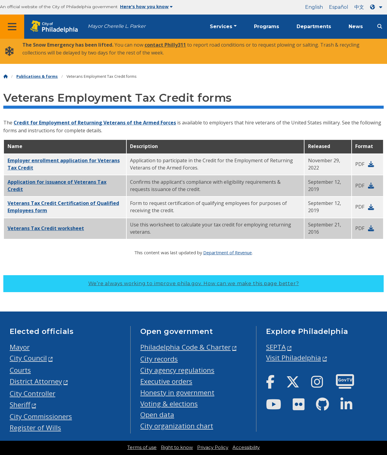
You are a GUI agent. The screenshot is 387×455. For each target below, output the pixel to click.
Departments (314, 26)
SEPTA (276, 347)
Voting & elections (169, 403)
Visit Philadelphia (293, 357)
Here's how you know (146, 6)
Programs (266, 26)
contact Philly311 (165, 44)
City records (159, 359)
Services (221, 26)
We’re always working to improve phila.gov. (193, 283)
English (314, 7)
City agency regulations (177, 370)
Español (338, 7)
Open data (157, 414)
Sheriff (20, 404)
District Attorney (36, 381)
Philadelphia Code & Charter (185, 347)
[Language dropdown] (377, 7)
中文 (359, 7)
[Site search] (379, 26)
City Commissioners (41, 416)
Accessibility (246, 447)
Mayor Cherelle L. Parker (116, 26)
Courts (20, 370)
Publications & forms (37, 76)
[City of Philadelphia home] (56, 26)
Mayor (20, 347)
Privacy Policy (212, 447)
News (356, 26)
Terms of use (142, 447)
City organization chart (176, 425)
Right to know (177, 447)
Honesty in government (177, 392)
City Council (28, 358)
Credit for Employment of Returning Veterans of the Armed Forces (95, 122)
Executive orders (166, 381)
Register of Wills (35, 427)
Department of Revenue (227, 252)
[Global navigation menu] (12, 27)
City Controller (32, 393)
